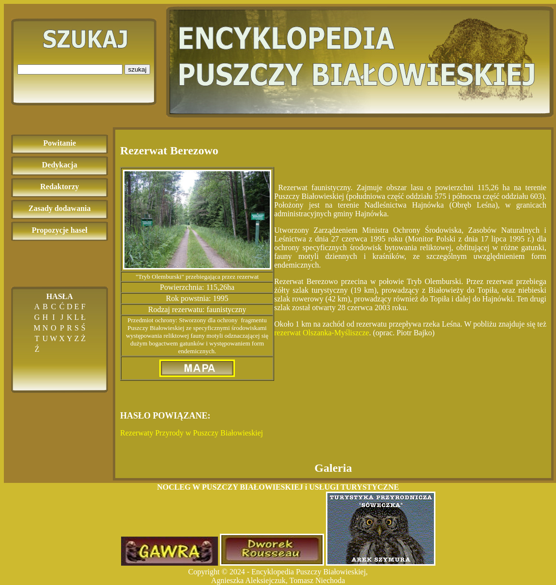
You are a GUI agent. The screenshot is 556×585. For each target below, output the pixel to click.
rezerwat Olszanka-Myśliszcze (321, 333)
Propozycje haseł (60, 230)
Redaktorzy (59, 186)
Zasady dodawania (60, 208)
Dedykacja (59, 165)
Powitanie (59, 143)
